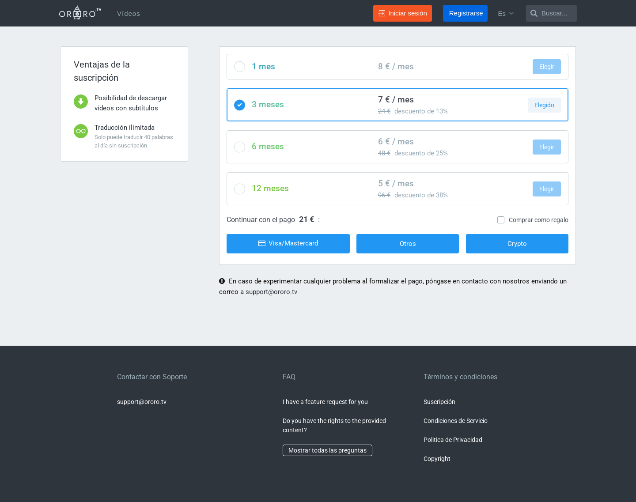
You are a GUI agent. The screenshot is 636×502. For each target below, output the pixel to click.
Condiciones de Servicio (456, 420)
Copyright (437, 458)
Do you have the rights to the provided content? (334, 425)
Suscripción (439, 401)
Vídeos (128, 13)
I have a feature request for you (325, 401)
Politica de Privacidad (453, 439)
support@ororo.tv (271, 292)
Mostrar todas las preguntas (327, 450)
